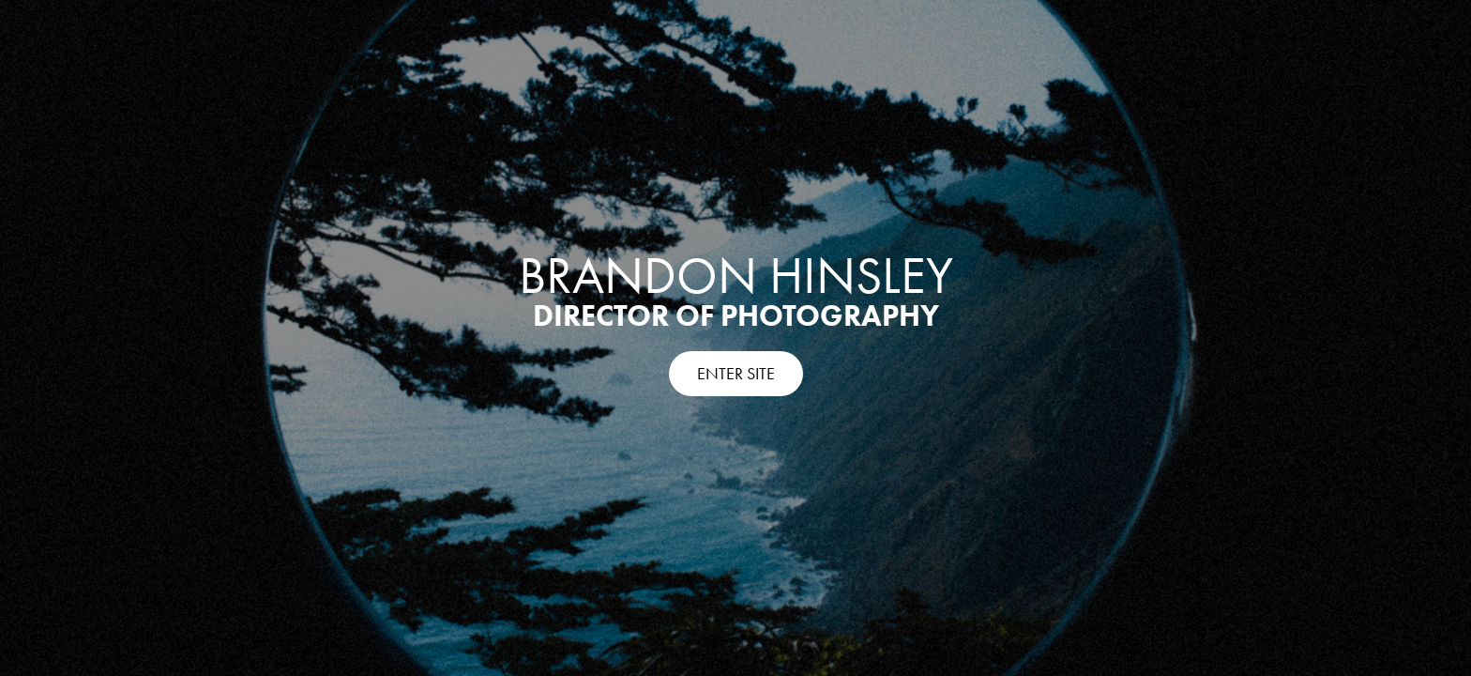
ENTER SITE (736, 373)
